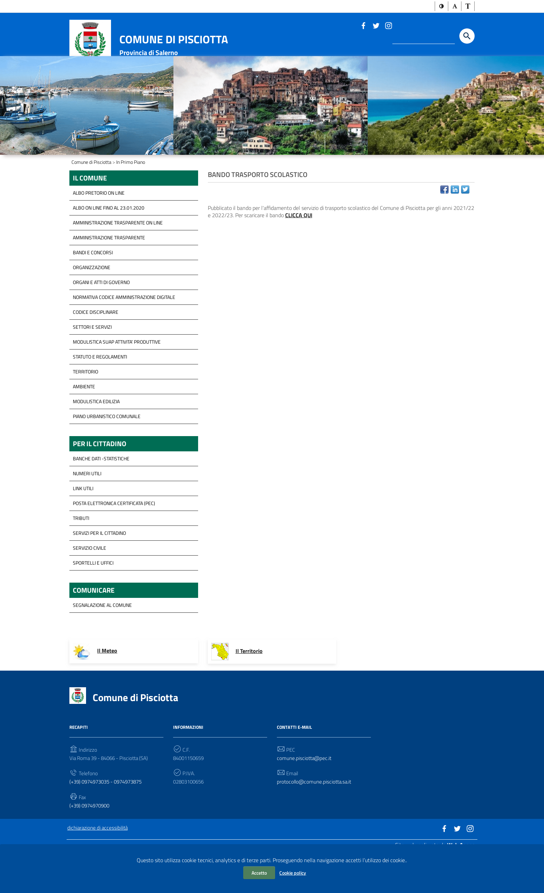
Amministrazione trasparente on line (118, 259)
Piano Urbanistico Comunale (107, 453)
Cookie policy (292, 872)
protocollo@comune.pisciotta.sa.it (316, 821)
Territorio (85, 408)
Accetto (259, 872)
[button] (441, 6)
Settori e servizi (92, 363)
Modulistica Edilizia (96, 438)
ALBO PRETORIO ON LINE (99, 229)
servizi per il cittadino (99, 570)
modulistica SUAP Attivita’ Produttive (117, 378)
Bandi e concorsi (93, 289)
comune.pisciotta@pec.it (305, 797)
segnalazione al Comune (102, 643)
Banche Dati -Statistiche (101, 496)
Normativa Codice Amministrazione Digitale (124, 333)
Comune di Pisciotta (173, 40)
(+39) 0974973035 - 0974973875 (110, 821)
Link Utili (83, 526)
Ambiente (84, 423)
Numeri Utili (87, 511)
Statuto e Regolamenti (100, 393)
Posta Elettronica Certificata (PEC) (114, 541)
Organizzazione (91, 304)
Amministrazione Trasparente (109, 274)
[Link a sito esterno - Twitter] (376, 26)
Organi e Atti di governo (101, 318)
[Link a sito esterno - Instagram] (388, 26)
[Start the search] (467, 36)
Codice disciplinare (95, 348)
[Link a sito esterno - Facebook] (363, 26)
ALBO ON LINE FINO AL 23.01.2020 (108, 244)
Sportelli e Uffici (93, 600)
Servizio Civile (89, 585)
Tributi (81, 555)
